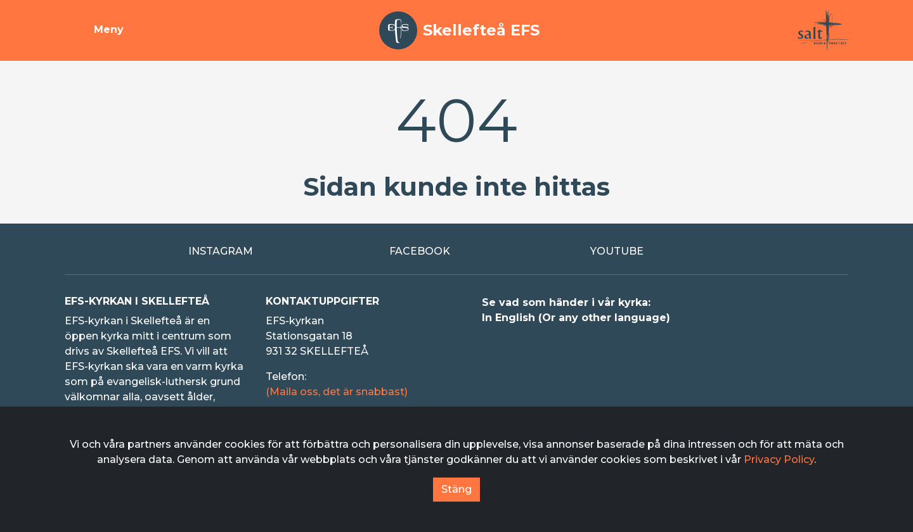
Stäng (456, 489)
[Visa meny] (94, 30)
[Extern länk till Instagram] (255, 251)
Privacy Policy (779, 459)
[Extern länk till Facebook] (456, 251)
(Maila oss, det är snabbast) (337, 392)
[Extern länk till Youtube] (657, 251)
